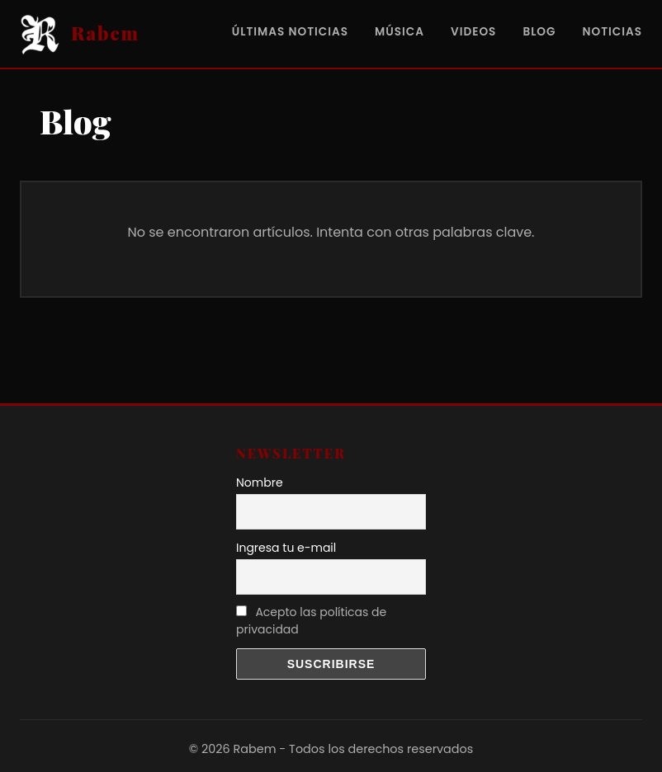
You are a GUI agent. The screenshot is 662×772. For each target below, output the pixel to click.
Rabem (105, 33)
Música (399, 32)
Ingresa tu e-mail (286, 547)
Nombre (259, 482)
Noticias (612, 32)
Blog (539, 32)
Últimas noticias (290, 32)
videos (473, 32)
